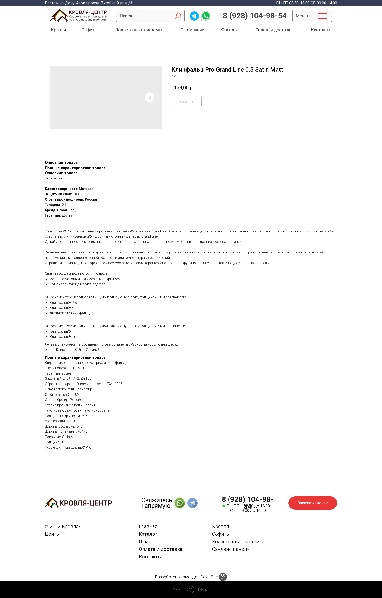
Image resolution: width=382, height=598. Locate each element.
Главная (148, 526)
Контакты (320, 29)
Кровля (58, 29)
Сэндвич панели (231, 549)
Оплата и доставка (274, 29)
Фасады (229, 29)
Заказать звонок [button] (313, 503)
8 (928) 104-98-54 (255, 15)
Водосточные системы (138, 29)
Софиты (89, 29)
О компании (192, 29)
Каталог (148, 534)
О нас (145, 542)
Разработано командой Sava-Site (186, 576)
